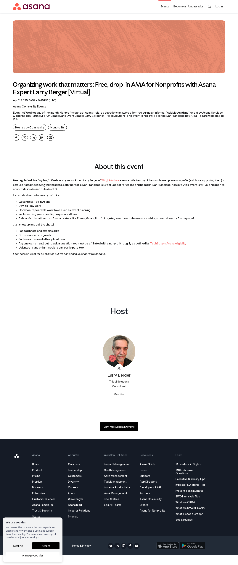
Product (40, 470)
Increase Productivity (117, 487)
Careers (75, 487)
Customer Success (46, 499)
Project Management (117, 464)
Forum (143, 470)
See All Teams (113, 504)
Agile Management (116, 475)
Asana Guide (147, 464)
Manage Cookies (33, 555)
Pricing (39, 475)
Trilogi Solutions (110, 180)
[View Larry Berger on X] (119, 368)
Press (73, 493)
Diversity (75, 481)
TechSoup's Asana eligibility (168, 243)
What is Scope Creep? (187, 523)
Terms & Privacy (82, 555)
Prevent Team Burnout (187, 497)
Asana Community (150, 499)
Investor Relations (81, 510)
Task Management (115, 481)
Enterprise (41, 493)
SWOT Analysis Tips (186, 502)
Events (165, 6)
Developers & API (149, 487)
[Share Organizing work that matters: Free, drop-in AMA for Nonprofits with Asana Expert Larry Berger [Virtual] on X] (25, 137)
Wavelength (77, 499)
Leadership (76, 470)
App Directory (147, 481)
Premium (40, 481)
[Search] (209, 6)
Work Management (116, 493)
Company (75, 464)
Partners (144, 493)
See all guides (182, 529)
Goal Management (115, 470)
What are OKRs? (184, 508)
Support (144, 475)
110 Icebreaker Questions (183, 472)
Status (39, 516)
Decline (18, 546)
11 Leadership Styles (186, 464)
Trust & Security (44, 510)
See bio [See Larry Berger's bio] (119, 394)
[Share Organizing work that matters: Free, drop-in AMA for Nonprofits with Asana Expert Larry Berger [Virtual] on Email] (50, 137)
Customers (76, 475)
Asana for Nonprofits (152, 510)
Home (38, 464)
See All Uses (111, 499)
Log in (219, 6)
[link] (119, 426)
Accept (45, 546)
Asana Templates (45, 504)
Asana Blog (76, 504)
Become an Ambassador (188, 6)
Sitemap (75, 516)
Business (40, 487)
